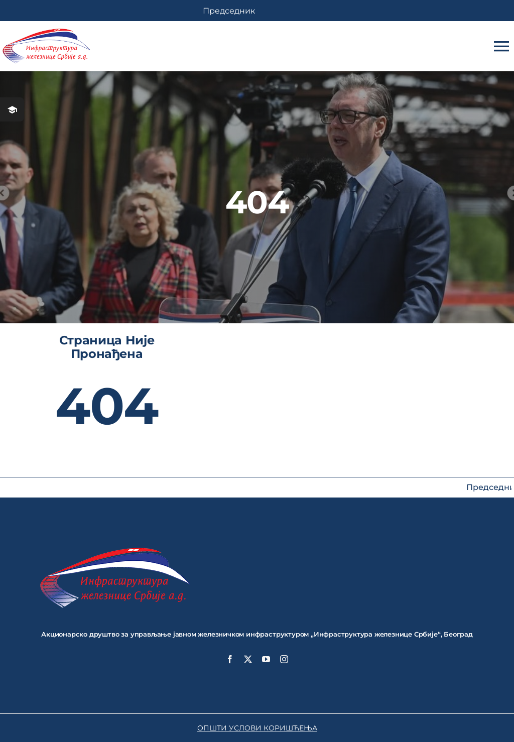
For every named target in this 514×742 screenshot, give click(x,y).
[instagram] (284, 659)
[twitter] (248, 659)
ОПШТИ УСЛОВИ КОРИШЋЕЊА (257, 727)
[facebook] (230, 659)
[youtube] (266, 659)
